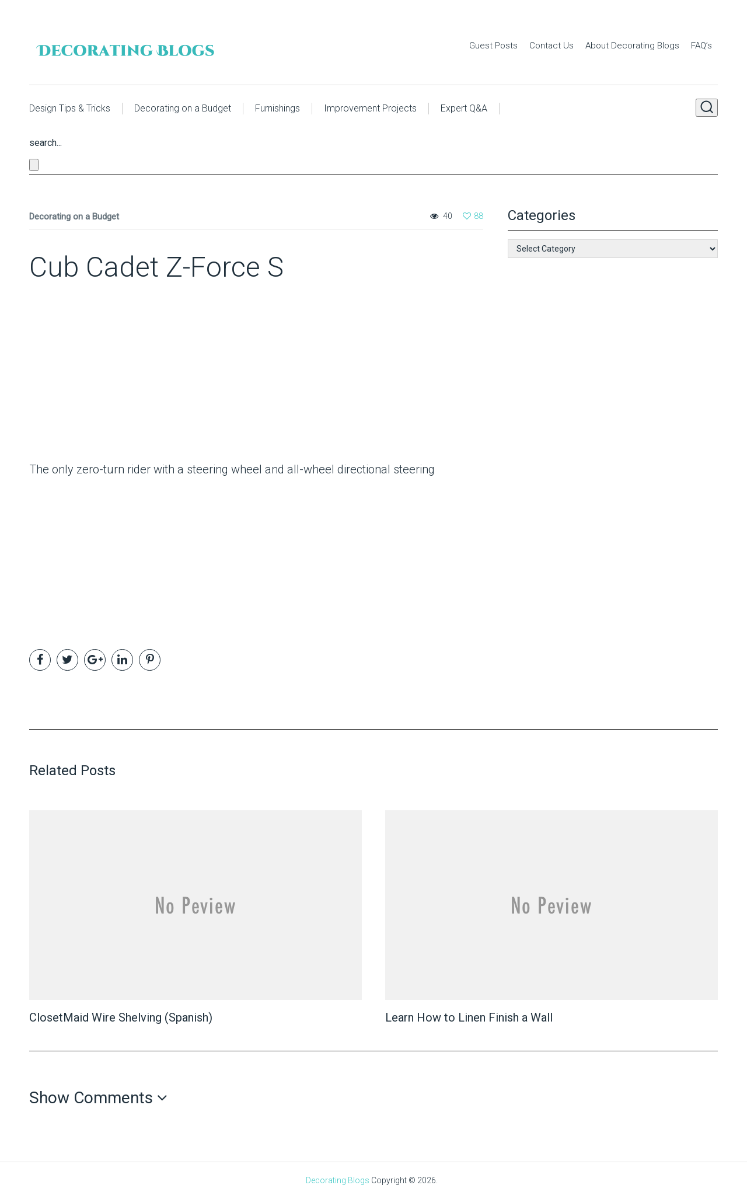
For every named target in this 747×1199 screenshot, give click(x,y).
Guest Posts (493, 45)
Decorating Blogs (337, 1180)
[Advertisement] (102, 375)
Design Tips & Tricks (69, 108)
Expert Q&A (464, 108)
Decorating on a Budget (182, 108)
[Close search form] (34, 165)
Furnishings (277, 108)
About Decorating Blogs (632, 45)
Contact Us (551, 45)
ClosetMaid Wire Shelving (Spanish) (120, 1017)
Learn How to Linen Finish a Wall (469, 1017)
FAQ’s (701, 45)
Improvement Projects (370, 108)
